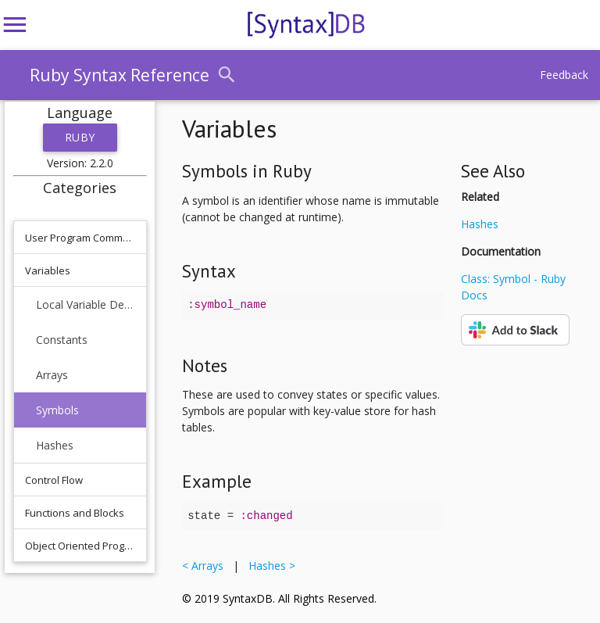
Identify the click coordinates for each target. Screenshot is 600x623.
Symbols (57, 410)
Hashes (54, 445)
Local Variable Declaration (85, 304)
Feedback (564, 74)
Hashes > (268, 565)
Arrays (52, 374)
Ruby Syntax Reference (119, 75)
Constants (62, 339)
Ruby (80, 137)
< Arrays (206, 565)
